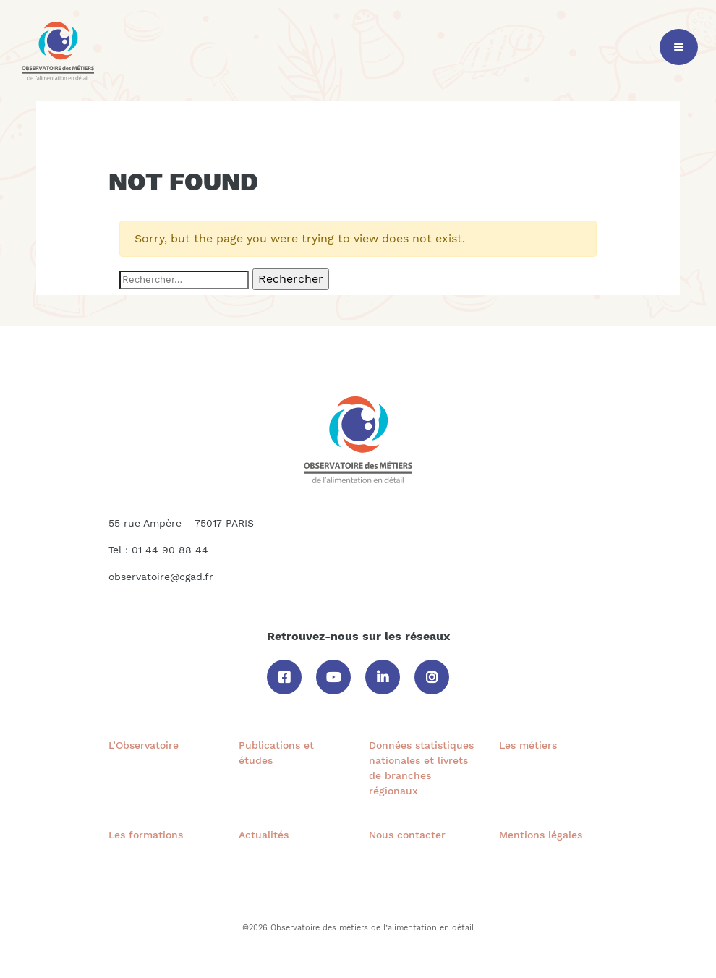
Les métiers (528, 745)
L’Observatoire (143, 745)
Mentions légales (540, 835)
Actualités (264, 835)
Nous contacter (407, 835)
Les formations (145, 835)
